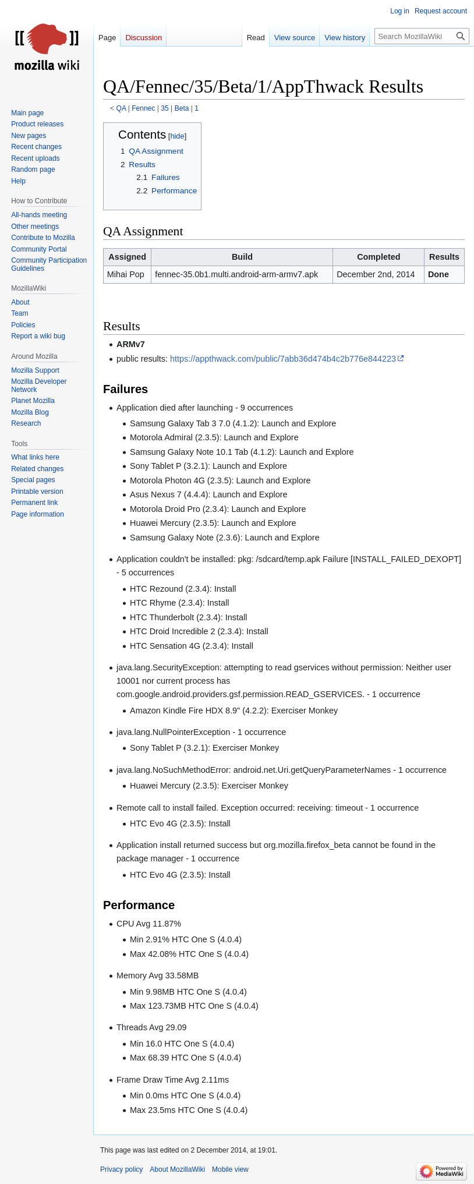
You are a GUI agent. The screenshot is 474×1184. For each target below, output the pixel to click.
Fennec (143, 108)
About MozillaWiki (177, 1169)
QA (121, 108)
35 (164, 108)
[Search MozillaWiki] (421, 36)
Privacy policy (121, 1169)
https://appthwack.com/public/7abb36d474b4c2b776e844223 (283, 358)
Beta (182, 108)
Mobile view (230, 1169)
